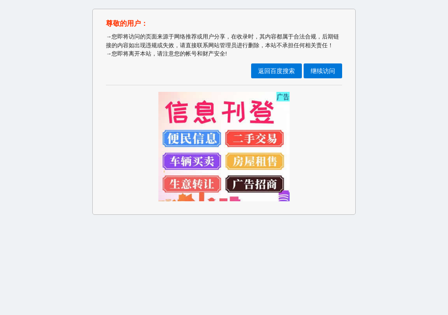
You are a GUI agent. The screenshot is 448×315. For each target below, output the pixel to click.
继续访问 (323, 70)
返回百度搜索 (276, 70)
